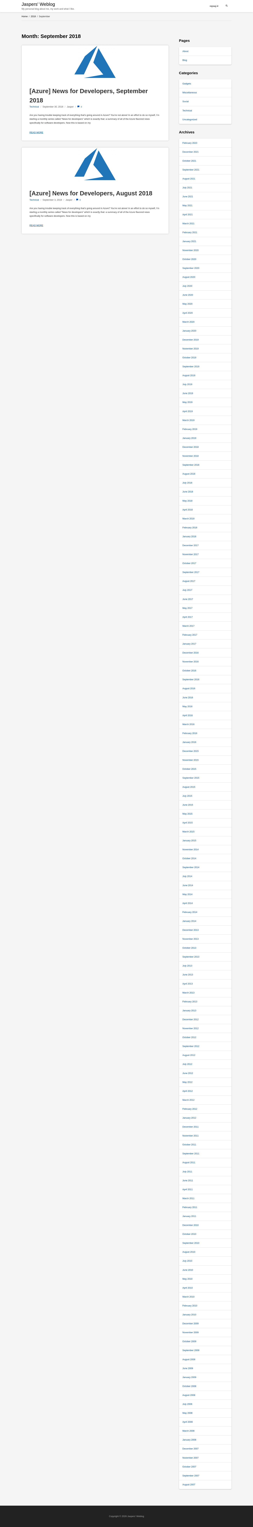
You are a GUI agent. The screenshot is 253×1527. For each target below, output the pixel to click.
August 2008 (189, 1395)
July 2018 (187, 482)
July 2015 (187, 796)
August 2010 (189, 1252)
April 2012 (188, 1091)
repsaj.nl (214, 6)
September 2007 (191, 1475)
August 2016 (189, 688)
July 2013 (187, 965)
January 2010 (189, 1314)
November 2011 (191, 1135)
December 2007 (191, 1448)
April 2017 (188, 617)
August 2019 (189, 375)
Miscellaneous (190, 92)
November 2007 (191, 1457)
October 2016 (189, 670)
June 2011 (188, 1180)
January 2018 (189, 536)
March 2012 (189, 1100)
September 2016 (191, 679)
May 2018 (188, 500)
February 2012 (190, 1109)
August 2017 (189, 581)
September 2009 (191, 1350)
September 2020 (191, 268)
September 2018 (191, 465)
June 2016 (188, 697)
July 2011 (187, 1171)
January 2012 (189, 1117)
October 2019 (189, 357)
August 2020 (189, 277)
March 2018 (189, 518)
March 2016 (189, 724)
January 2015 (189, 840)
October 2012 (189, 1037)
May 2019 (188, 402)
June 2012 (188, 1073)
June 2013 (188, 974)
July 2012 (187, 1064)
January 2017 (189, 643)
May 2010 (188, 1279)
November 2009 (191, 1332)
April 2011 (188, 1189)
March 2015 (189, 831)
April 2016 (188, 715)
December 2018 (191, 447)
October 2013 (189, 948)
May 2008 (188, 1413)
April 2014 (188, 903)
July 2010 (187, 1261)
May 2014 (188, 894)
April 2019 (188, 411)
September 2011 (191, 1153)
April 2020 (188, 313)
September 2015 (191, 778)
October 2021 (189, 160)
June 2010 (188, 1270)
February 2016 (190, 733)
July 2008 (187, 1404)
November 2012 (191, 1028)
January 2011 (189, 1216)
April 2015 (188, 822)
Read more (36, 132)
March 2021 (189, 223)
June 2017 (188, 599)
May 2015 (188, 813)
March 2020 (189, 322)
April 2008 (188, 1422)
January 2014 (189, 921)
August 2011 (189, 1162)
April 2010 (188, 1287)
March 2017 (189, 626)
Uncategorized (190, 119)
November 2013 (191, 939)
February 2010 (190, 1305)
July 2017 (187, 590)
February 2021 (190, 232)
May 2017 (188, 608)
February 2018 (190, 527)
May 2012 (188, 1082)
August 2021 (189, 178)
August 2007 (189, 1484)
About (185, 51)
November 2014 (191, 849)
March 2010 (189, 1296)
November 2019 (191, 348)
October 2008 (189, 1386)
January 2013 (189, 1010)
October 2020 (189, 259)
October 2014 (189, 858)
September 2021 (191, 169)
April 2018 (188, 509)
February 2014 (190, 912)
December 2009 (191, 1323)
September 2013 (191, 956)
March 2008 (189, 1430)
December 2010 (191, 1225)
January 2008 (189, 1439)
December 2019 (191, 339)
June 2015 (188, 804)
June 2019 (188, 393)
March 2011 (189, 1198)
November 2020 (191, 250)
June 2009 (188, 1368)
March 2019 (189, 420)
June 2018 (188, 491)
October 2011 (189, 1144)
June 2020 (188, 295)
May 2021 (188, 205)
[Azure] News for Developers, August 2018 (91, 193)
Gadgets (187, 83)
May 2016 (188, 706)
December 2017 (191, 545)
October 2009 (189, 1341)
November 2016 (191, 661)
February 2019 (190, 429)
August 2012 (189, 1055)
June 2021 (188, 196)
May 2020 (188, 303)
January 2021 (189, 241)
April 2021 (188, 214)
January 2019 (189, 438)
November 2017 (191, 554)
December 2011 (191, 1126)
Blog (185, 60)
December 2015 (191, 751)
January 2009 (189, 1377)
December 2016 (191, 652)
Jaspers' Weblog (38, 4)
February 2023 (190, 143)
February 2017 (190, 635)
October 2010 (189, 1234)
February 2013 (190, 1001)
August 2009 (189, 1359)
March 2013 (189, 992)
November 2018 (191, 456)
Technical (34, 106)
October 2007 (189, 1466)
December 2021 (191, 152)
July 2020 (187, 286)
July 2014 (187, 876)
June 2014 (188, 885)
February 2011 (190, 1207)
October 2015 (189, 769)
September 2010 (191, 1243)
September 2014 (191, 867)
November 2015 (191, 760)
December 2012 (191, 1019)
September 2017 (191, 572)
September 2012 (191, 1046)
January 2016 (189, 742)
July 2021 (187, 187)
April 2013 (188, 983)
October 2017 (189, 563)
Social (186, 101)
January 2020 (189, 330)
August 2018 (189, 473)
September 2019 (191, 366)
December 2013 (191, 930)
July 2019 (187, 384)
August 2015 (189, 787)
